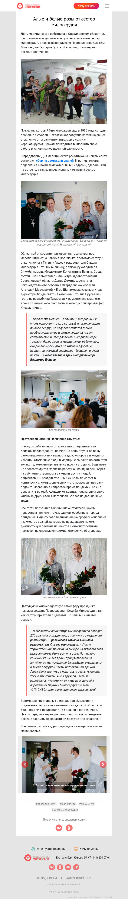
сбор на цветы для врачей (55, 160)
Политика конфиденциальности (64, 884)
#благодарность (46, 803)
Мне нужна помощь (47, 849)
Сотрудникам (47, 878)
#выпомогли (68, 803)
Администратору (78, 878)
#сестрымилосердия (65, 809)
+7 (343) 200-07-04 (99, 857)
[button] (25, 764)
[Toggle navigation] (107, 5)
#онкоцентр (86, 803)
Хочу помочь (86, 6)
